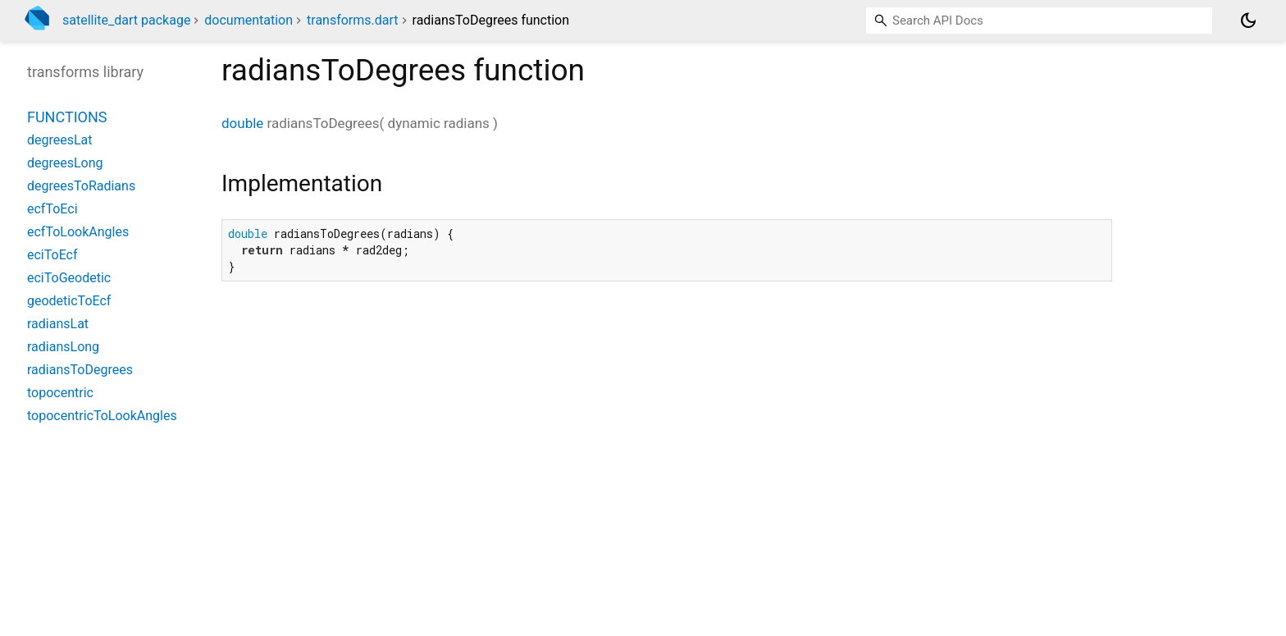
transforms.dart (353, 20)
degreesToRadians (81, 186)
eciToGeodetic (69, 278)
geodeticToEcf (69, 301)
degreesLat (60, 140)
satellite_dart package (126, 20)
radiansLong (63, 347)
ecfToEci (52, 209)
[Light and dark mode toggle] (1248, 20)
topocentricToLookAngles (102, 415)
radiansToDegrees (80, 369)
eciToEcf (52, 255)
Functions (67, 117)
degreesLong (65, 163)
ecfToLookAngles (78, 232)
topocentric (60, 392)
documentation (248, 20)
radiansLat (58, 324)
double (242, 123)
